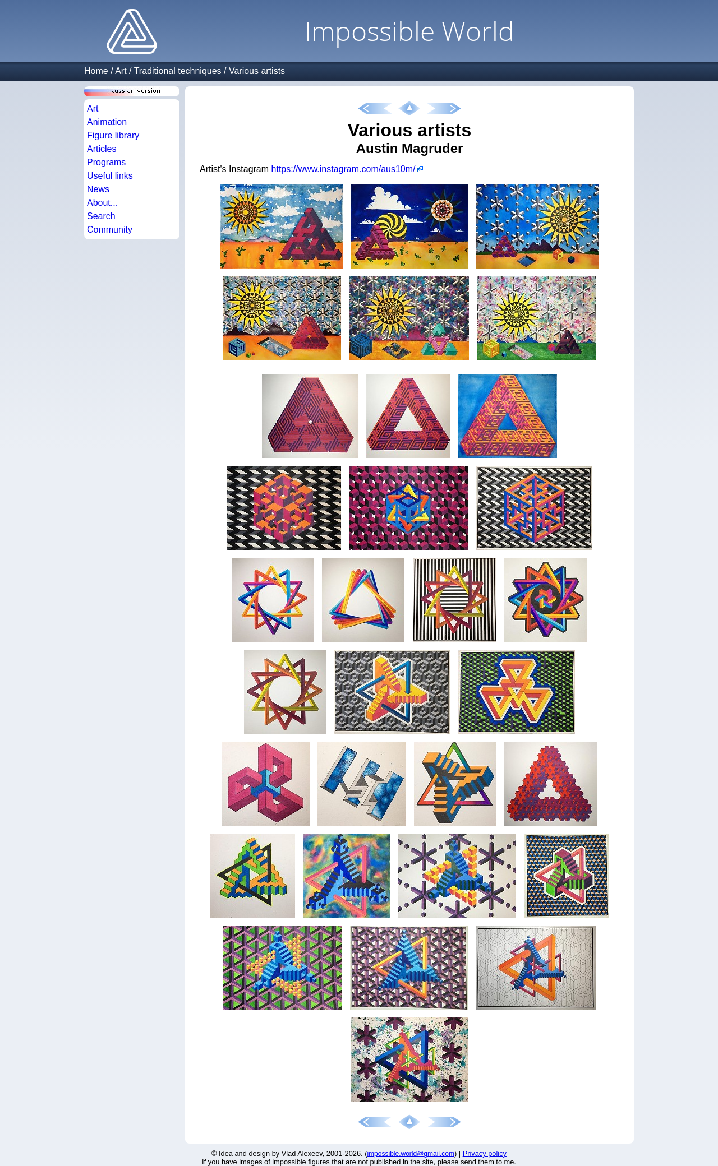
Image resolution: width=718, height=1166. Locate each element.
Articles (101, 149)
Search (101, 216)
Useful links (110, 176)
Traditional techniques (178, 71)
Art (120, 71)
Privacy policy (485, 1153)
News (98, 189)
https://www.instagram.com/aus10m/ (343, 169)
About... (102, 202)
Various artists (257, 71)
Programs (106, 162)
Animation (107, 122)
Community (109, 229)
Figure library (113, 135)
